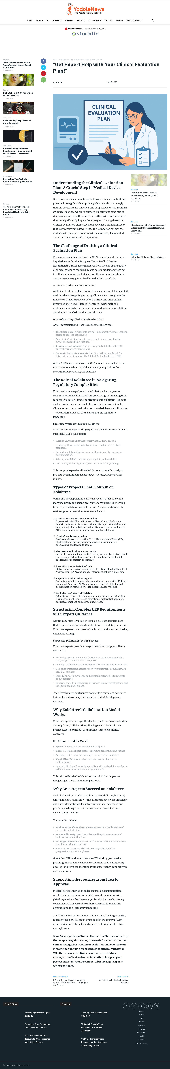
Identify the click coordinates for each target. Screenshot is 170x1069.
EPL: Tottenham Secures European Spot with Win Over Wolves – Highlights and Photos (70, 982)
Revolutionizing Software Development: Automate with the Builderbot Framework (17, 151)
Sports (119, 20)
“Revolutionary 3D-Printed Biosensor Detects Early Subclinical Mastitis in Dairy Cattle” (16, 210)
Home (29, 20)
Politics (57, 20)
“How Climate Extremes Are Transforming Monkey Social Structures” (17, 65)
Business (69, 20)
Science (81, 20)
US (47, 20)
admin (59, 82)
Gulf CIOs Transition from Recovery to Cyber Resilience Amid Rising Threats (37, 1039)
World (39, 20)
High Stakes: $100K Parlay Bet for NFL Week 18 (18, 94)
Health (108, 20)
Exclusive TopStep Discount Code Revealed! (17, 121)
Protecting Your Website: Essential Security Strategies (18, 180)
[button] (153, 21)
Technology (94, 20)
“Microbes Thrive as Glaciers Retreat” (148, 257)
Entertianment (135, 20)
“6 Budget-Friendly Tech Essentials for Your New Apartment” (92, 1027)
